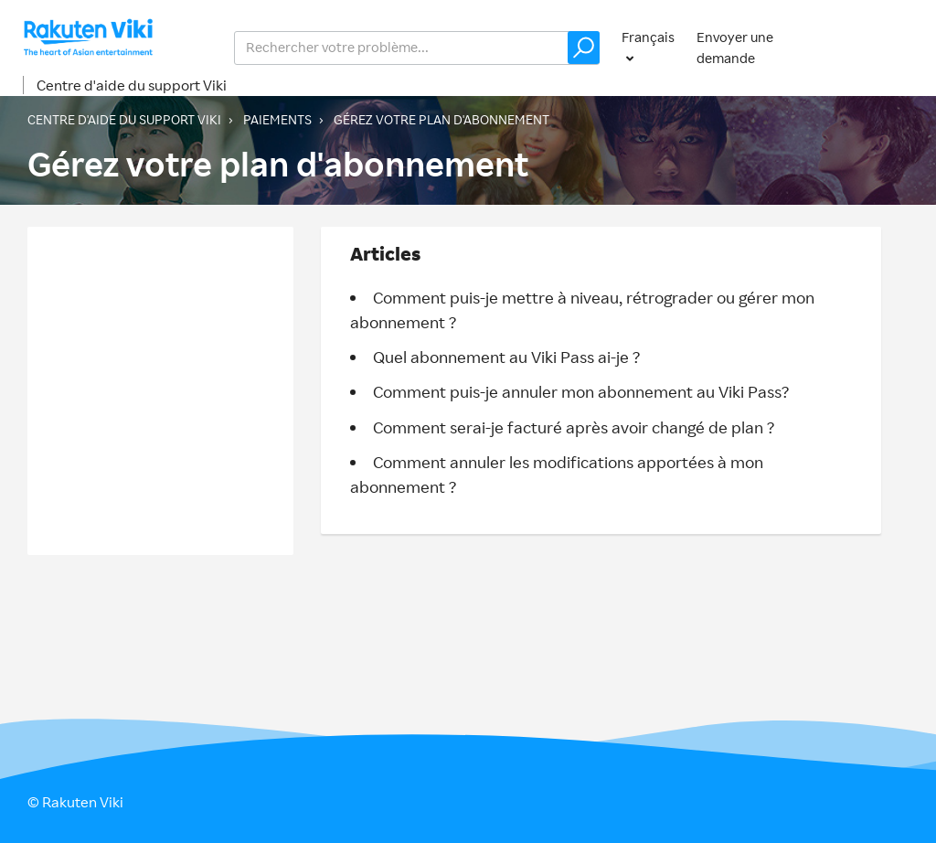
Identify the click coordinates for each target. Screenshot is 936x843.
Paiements (277, 119)
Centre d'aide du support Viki (132, 85)
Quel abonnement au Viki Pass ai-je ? (506, 357)
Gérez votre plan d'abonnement (441, 119)
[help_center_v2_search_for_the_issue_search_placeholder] (417, 48)
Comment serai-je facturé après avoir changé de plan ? (573, 427)
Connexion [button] (874, 47)
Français (648, 37)
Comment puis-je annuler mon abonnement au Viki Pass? (581, 391)
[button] (584, 47)
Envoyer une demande (735, 47)
